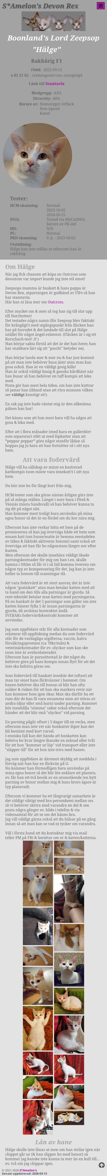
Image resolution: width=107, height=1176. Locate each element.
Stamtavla (55, 83)
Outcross (55, 308)
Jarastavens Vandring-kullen (53, 1162)
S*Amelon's (28, 1170)
